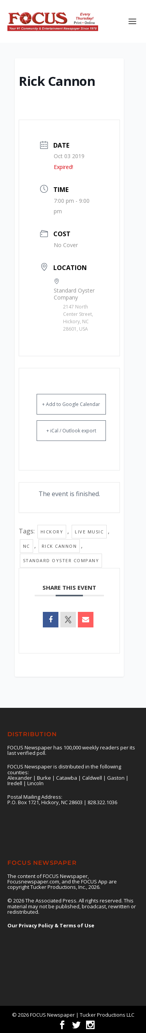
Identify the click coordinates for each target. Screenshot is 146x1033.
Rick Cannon (59, 546)
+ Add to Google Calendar (71, 404)
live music (89, 532)
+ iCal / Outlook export (71, 430)
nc (26, 546)
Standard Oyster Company (61, 560)
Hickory (51, 532)
